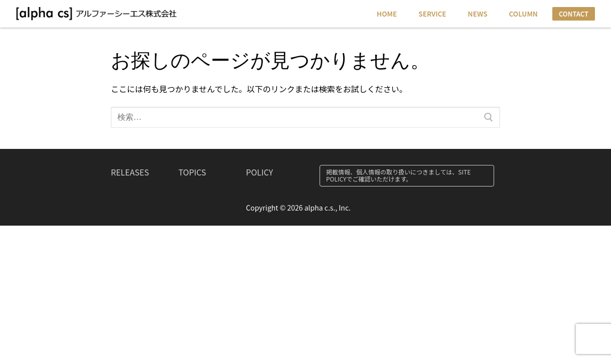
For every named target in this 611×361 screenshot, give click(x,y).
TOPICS (192, 172)
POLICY (259, 172)
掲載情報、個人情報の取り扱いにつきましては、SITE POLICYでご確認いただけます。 (398, 175)
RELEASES (130, 172)
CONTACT (573, 14)
